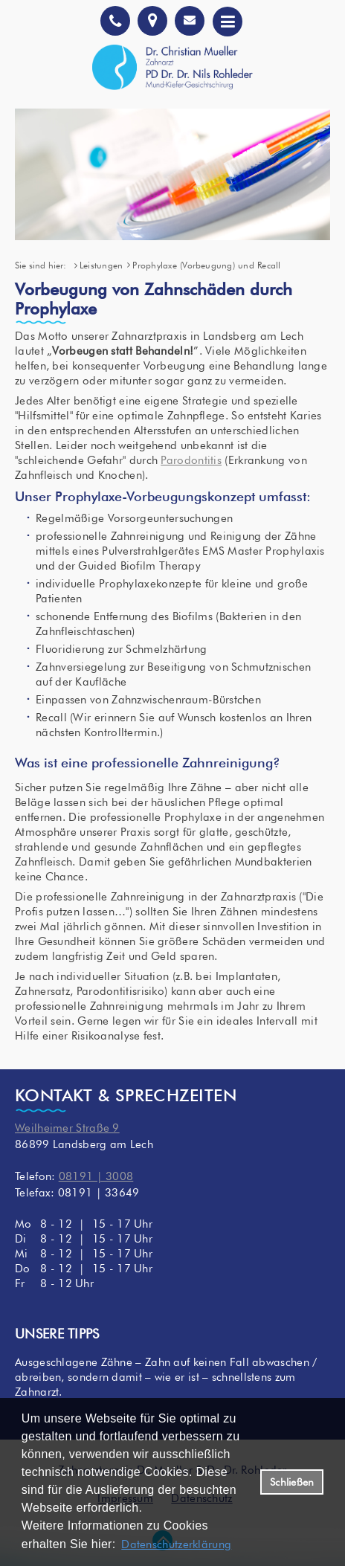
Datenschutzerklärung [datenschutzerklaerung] (176, 1544)
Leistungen (101, 265)
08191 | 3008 (96, 1176)
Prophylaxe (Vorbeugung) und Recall (206, 265)
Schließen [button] (292, 1482)
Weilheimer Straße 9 (67, 1128)
